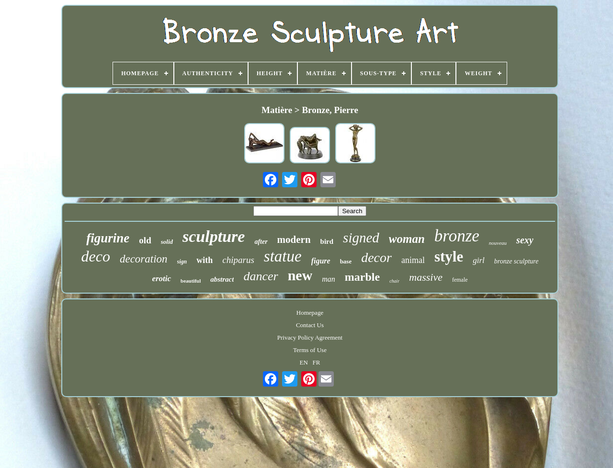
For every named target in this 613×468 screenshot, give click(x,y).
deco (95, 256)
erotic (161, 278)
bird (327, 241)
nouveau (498, 243)
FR (316, 362)
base (346, 261)
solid (167, 241)
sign (182, 261)
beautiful (191, 281)
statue (283, 256)
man (328, 279)
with (204, 260)
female (460, 279)
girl (479, 260)
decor (376, 257)
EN (304, 362)
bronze (456, 236)
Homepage (309, 312)
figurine (107, 238)
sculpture (213, 236)
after (260, 241)
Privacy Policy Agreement (309, 337)
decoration (144, 259)
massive (426, 277)
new (300, 275)
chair (394, 281)
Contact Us (310, 325)
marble (362, 277)
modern (294, 239)
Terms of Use (310, 350)
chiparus (238, 260)
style (448, 256)
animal (413, 260)
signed (361, 237)
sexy (525, 240)
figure (320, 261)
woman (407, 238)
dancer (260, 276)
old (145, 240)
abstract (222, 279)
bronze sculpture (516, 261)
